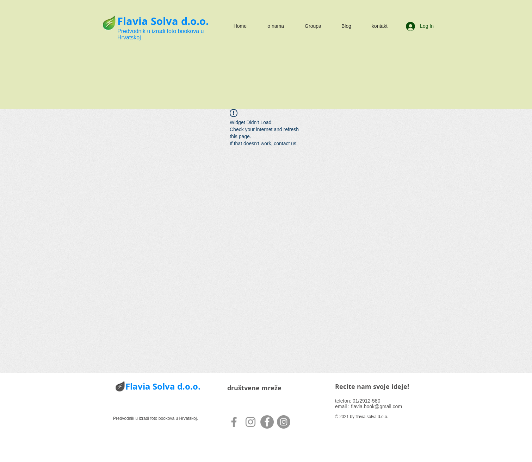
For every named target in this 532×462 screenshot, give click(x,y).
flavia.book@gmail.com (376, 406)
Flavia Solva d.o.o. (163, 21)
